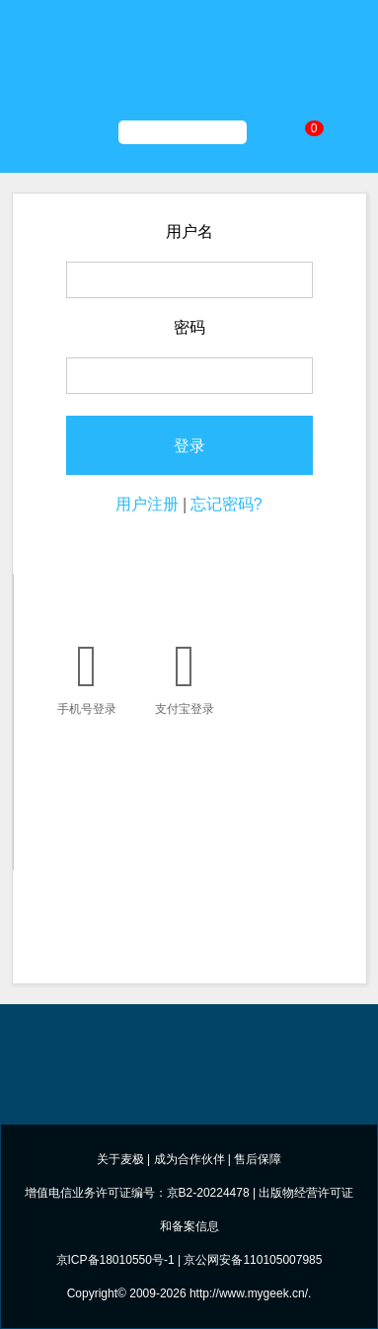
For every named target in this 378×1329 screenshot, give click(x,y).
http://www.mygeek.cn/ (248, 1293)
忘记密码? (226, 504)
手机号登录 (87, 674)
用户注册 (147, 504)
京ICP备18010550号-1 (115, 1260)
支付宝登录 (185, 674)
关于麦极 (120, 1159)
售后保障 (257, 1159)
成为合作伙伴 (189, 1159)
